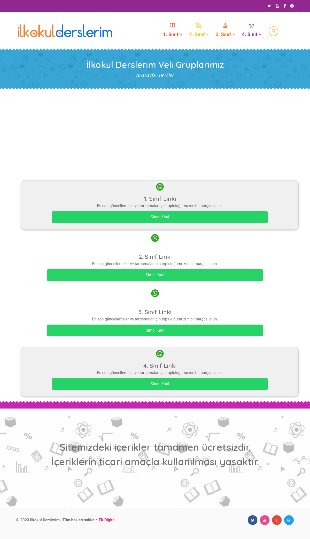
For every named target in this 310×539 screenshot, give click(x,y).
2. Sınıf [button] (199, 30)
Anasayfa (146, 75)
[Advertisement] (155, 126)
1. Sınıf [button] (172, 30)
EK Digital (107, 520)
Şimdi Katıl (160, 217)
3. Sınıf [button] (225, 30)
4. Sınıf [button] (251, 30)
